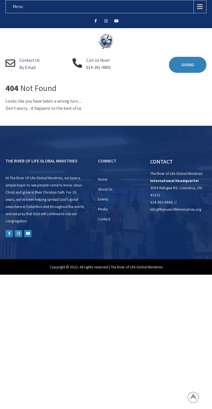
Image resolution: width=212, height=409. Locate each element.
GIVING (187, 65)
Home (102, 179)
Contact (104, 218)
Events (103, 199)
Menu (18, 6)
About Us (105, 189)
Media (103, 209)
